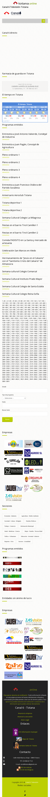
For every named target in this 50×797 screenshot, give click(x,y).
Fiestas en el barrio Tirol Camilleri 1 (20, 225)
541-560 (20, 310)
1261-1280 (42, 323)
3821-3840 (24, 379)
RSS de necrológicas (25, 770)
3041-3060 (33, 362)
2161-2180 (42, 342)
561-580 (27, 310)
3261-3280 (42, 366)
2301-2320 (15, 347)
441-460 (27, 307)
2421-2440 (24, 349)
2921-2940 (24, 360)
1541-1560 (33, 329)
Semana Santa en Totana (28, 746)
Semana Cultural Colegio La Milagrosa (21, 217)
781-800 (20, 314)
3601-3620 (15, 375)
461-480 (35, 307)
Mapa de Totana (28, 739)
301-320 (20, 305)
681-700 (27, 312)
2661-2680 (42, 353)
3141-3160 (33, 364)
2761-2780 (42, 355)
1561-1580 (42, 329)
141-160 (5, 303)
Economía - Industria (10, 516)
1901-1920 (15, 338)
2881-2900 (6, 360)
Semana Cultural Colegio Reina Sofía (20, 293)
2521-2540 (24, 351)
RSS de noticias (25, 767)
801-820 (27, 314)
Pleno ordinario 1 (11, 154)
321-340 (27, 305)
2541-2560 (33, 351)
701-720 (35, 312)
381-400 (5, 307)
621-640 (5, 312)
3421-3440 (24, 370)
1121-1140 (24, 320)
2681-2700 (6, 355)
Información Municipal (27, 526)
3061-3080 (42, 362)
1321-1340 (24, 325)
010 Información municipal (28, 732)
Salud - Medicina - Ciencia (12, 531)
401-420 (12, 307)
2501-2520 (15, 351)
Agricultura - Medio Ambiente (30, 516)
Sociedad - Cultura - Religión (12, 521)
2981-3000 (6, 362)
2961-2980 (42, 360)
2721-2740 (24, 355)
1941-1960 (33, 338)
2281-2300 (6, 347)
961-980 (42, 316)
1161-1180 (42, 320)
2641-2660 (33, 353)
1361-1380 (42, 325)
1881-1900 (6, 338)
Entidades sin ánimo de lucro (17, 598)
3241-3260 (33, 366)
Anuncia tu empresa (25, 713)
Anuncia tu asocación (25, 717)
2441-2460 (33, 349)
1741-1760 (33, 333)
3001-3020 (15, 362)
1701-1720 (15, 333)
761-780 (12, 314)
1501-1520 (15, 329)
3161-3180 (42, 364)
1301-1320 (15, 325)
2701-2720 (15, 355)
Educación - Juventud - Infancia (30, 536)
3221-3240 (24, 366)
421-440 (20, 307)
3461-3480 (42, 370)
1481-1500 (6, 329)
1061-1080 (42, 318)
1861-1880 (42, 336)
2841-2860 (33, 357)
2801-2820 (15, 357)
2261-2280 (42, 344)
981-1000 (5, 318)
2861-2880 (42, 357)
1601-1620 (15, 331)
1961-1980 (42, 338)
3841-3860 (33, 379)
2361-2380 (42, 347)
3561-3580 (42, 373)
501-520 (5, 310)
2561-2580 (42, 351)
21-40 (9, 301)
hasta (4, 402)
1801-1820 (15, 336)
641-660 (12, 312)
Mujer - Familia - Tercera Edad (33, 531)
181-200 (20, 303)
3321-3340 (24, 368)
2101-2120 (15, 342)
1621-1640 (24, 331)
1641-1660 (33, 331)
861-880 (5, 316)
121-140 (41, 301)
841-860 (42, 314)
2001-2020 (15, 340)
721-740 (42, 312)
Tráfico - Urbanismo (10, 536)
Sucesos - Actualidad (24, 541)
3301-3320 (15, 368)
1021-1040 (23, 318)
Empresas (7, 432)
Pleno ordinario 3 (11, 169)
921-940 (27, 316)
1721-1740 (24, 333)
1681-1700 (6, 333)
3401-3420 (15, 370)
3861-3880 (42, 379)
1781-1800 (6, 336)
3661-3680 (42, 375)
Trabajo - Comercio (9, 526)
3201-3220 (15, 366)
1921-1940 (24, 338)
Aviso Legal (25, 720)
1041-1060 (32, 318)
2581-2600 (6, 353)
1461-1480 (42, 327)
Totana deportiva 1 (12, 202)
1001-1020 (14, 318)
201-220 (27, 303)
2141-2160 (33, 342)
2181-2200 (6, 344)
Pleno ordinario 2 (11, 162)
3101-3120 (15, 364)
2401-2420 (15, 349)
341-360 (35, 305)
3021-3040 (24, 362)
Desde (4, 387)
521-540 (12, 310)
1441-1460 (33, 327)
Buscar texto (6, 410)
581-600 (35, 310)
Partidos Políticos (31, 521)
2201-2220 (15, 344)
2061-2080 (42, 340)
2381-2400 (6, 349)
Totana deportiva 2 (12, 210)
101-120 (34, 301)
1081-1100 (6, 320)
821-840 (35, 314)
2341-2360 (33, 347)
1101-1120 (15, 320)
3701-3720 (15, 377)
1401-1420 (15, 327)
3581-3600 (6, 375)
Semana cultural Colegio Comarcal (19, 271)
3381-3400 (6, 370)
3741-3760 (33, 377)
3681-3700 (6, 377)
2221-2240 (24, 344)
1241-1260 (33, 323)
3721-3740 (24, 377)
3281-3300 (6, 368)
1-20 (3, 301)
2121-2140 (24, 342)
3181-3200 (6, 366)
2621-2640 (24, 353)
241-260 (42, 303)
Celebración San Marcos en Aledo (19, 250)
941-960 (35, 316)
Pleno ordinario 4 (11, 177)
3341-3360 (33, 368)
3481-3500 (6, 373)
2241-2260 (33, 344)
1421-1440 (24, 327)
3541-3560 (33, 373)
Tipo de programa (8, 395)
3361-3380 (42, 368)
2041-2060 (33, 340)
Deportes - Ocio (8, 541)
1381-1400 (6, 327)
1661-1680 (42, 331)
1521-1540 (24, 329)
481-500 (42, 307)
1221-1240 (24, 323)
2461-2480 (42, 349)
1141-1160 (33, 320)
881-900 (12, 316)
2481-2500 (6, 351)
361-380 (42, 305)
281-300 (12, 305)
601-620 (42, 310)
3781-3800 (6, 379)
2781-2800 (6, 357)
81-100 (26, 301)
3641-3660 (33, 375)
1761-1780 (42, 333)
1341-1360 (33, 325)
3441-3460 (33, 370)
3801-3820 (15, 379)
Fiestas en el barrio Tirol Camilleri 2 (20, 232)
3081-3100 (6, 364)
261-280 (5, 305)
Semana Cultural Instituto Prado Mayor (22, 278)
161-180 (12, 303)
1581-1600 (6, 331)
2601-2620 (15, 353)
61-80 (21, 301)
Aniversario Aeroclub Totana (16, 195)
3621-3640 (24, 375)
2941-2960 (33, 360)
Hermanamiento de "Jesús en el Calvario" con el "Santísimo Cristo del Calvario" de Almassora (23, 261)
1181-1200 (6, 323)
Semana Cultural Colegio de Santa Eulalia (23, 286)
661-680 (20, 312)
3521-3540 (24, 373)
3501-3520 (15, 373)
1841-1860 (33, 336)
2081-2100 (6, 342)
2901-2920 (15, 360)
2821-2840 (24, 357)
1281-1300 (6, 325)
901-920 (20, 316)
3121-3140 (24, 364)
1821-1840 (24, 336)
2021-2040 (24, 340)
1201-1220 (15, 323)
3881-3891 (6, 381)
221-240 (35, 303)
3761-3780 (42, 377)
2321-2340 (24, 347)
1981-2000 (6, 340)
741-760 (5, 314)
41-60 (15, 301)
